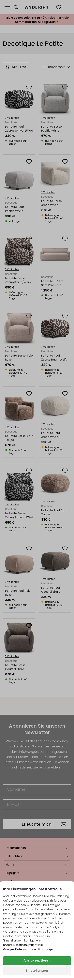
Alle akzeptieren (37, 960)
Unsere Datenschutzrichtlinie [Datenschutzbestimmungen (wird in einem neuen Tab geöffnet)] (23, 945)
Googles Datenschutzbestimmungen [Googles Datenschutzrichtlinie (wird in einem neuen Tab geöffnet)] (28, 949)
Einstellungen (37, 970)
